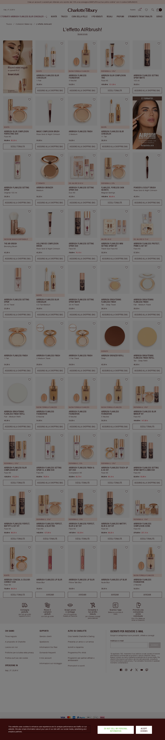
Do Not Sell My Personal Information (115, 729)
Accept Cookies (144, 729)
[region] (82, 729)
